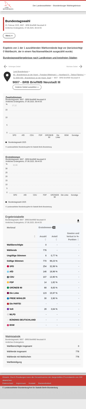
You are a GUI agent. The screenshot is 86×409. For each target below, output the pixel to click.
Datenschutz (7, 383)
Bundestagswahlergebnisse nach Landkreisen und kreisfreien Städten (40, 57)
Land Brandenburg (20, 72)
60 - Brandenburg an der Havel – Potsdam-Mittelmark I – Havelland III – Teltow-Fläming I (48, 75)
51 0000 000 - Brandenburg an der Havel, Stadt (32, 78)
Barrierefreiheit (44, 383)
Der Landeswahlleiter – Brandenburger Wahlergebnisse (57, 5)
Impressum (21, 383)
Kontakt (32, 383)
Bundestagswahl (17, 21)
